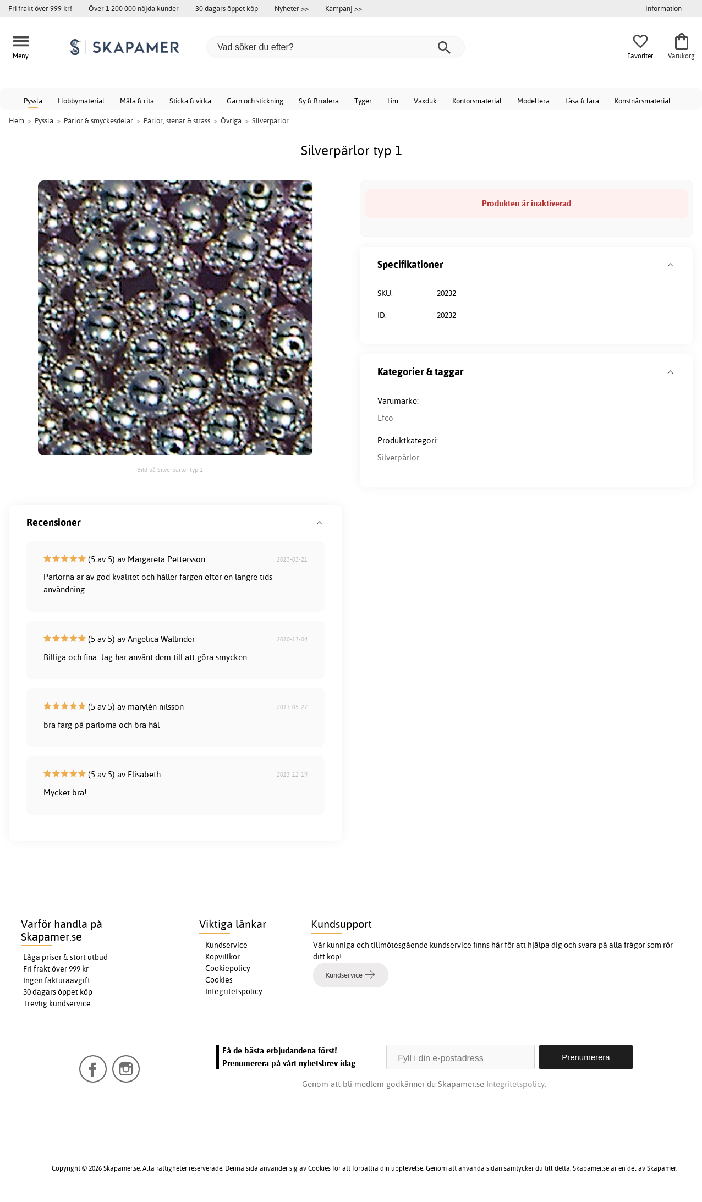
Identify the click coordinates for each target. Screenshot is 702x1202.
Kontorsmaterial (477, 100)
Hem (16, 120)
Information (663, 8)
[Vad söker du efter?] (335, 47)
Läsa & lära (582, 100)
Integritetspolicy (233, 991)
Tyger (363, 100)
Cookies (219, 980)
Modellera (533, 100)
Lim (392, 100)
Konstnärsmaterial (643, 100)
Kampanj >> (343, 8)
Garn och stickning (255, 100)
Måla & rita (137, 100)
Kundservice (226, 945)
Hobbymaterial (81, 100)
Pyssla (33, 100)
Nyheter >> (292, 8)
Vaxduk (425, 100)
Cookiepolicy (227, 968)
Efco (385, 418)
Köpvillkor (222, 957)
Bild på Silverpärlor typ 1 (170, 470)
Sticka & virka (190, 100)
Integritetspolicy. (516, 1084)
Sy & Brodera (319, 100)
